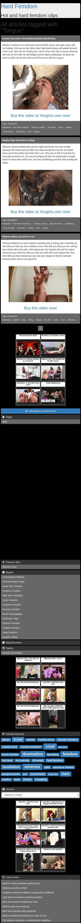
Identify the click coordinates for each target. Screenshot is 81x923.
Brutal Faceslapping (12, 614)
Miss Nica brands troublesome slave (20, 902)
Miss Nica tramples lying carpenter (19, 911)
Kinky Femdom (9, 632)
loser (56, 320)
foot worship (8, 132)
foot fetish (52, 127)
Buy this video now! (40, 308)
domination (33, 754)
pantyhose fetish (11, 774)
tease (17, 779)
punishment (37, 774)
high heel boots (56, 224)
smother (6, 779)
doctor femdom (10, 754)
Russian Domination (12, 653)
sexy (23, 320)
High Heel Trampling (12, 595)
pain (47, 767)
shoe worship (8, 228)
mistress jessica (40, 224)
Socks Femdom (10, 600)
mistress (71, 320)
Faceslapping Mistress (13, 577)
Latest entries (10, 877)
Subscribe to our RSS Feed (40, 411)
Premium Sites (11, 562)
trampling (41, 779)
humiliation (11, 767)
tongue (37, 132)
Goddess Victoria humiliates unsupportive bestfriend (28, 892)
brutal (18, 739)
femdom (70, 754)
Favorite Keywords (13, 734)
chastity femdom (67, 739)
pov (25, 774)
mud (29, 132)
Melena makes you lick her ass (18, 236)
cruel (49, 746)
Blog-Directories (12, 642)
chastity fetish (9, 747)
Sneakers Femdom (11, 604)
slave (63, 320)
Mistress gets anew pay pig (15, 906)
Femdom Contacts (11, 591)
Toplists (7, 648)
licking (30, 320)
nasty (60, 127)
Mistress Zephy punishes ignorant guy (21, 883)
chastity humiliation (30, 747)
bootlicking (20, 132)
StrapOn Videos (10, 637)
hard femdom (55, 760)
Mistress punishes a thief (14, 888)
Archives (8, 789)
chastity (30, 739)
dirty (38, 228)
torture (27, 779)
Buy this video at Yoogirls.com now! (40, 115)
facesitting (52, 754)
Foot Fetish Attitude (21, 127)
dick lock (63, 747)
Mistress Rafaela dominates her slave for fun (24, 915)
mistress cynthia (38, 127)
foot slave (7, 760)
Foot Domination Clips (13, 581)
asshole (16, 320)
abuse (6, 739)
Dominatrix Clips (10, 618)
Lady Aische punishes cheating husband (22, 897)
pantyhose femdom (63, 767)
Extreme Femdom (11, 623)
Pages (7, 417)
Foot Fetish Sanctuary (22, 224)
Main (4, 421)
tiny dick (47, 320)
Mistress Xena (9, 567)
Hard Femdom (19, 6)
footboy (69, 127)
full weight (37, 760)
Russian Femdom (11, 609)
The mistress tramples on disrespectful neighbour (26, 920)
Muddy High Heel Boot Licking (18, 140)
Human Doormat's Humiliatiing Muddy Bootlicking (28, 38)
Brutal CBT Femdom (12, 586)
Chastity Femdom (11, 628)
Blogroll (7, 572)
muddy (31, 228)
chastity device (46, 739)
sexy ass (53, 774)
